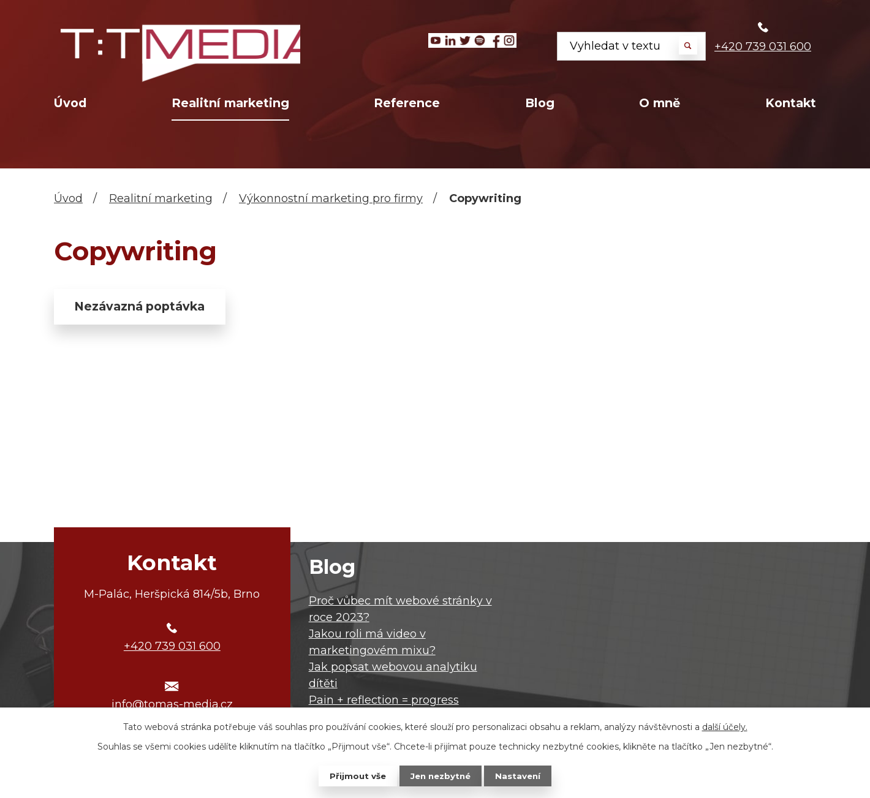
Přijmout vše (355, 775)
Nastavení (520, 775)
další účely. (724, 726)
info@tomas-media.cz (172, 704)
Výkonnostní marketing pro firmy (331, 198)
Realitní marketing (230, 103)
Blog (539, 103)
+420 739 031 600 (762, 46)
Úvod (70, 103)
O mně (659, 103)
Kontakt (790, 103)
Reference (407, 103)
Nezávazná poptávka (147, 308)
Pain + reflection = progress (384, 700)
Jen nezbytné (441, 775)
